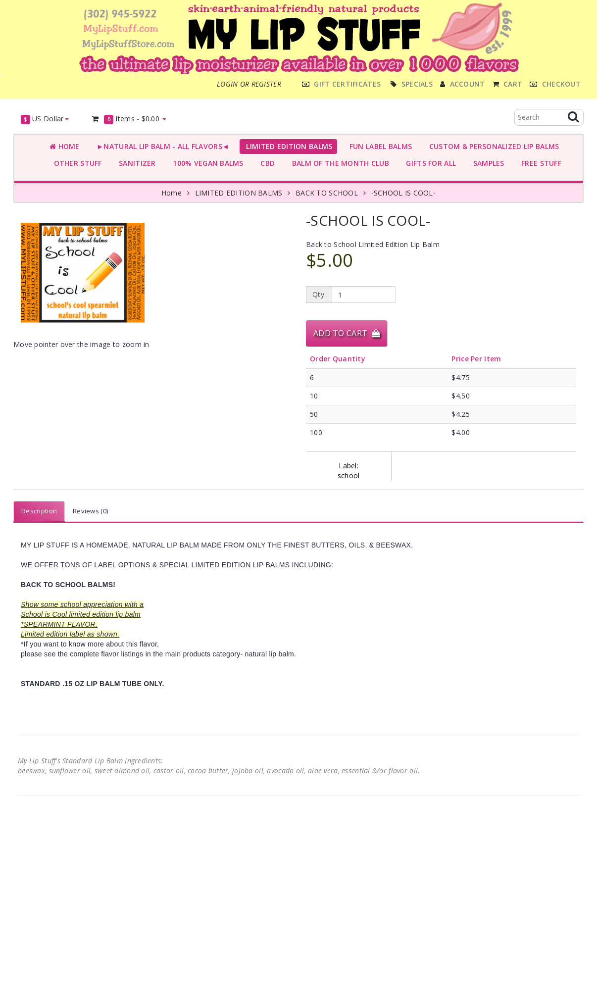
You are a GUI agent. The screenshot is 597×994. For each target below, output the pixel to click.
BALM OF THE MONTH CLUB (338, 163)
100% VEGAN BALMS (206, 163)
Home (65, 146)
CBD (265, 163)
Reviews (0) (90, 510)
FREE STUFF (539, 163)
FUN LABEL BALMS (378, 146)
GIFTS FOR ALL (429, 163)
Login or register (249, 84)
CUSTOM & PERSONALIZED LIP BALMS (492, 146)
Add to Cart (346, 333)
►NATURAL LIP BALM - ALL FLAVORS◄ (161, 146)
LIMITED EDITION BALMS (287, 146)
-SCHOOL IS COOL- (403, 193)
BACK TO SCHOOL (327, 193)
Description (39, 510)
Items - (129, 119)
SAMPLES (486, 163)
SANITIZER (135, 163)
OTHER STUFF (76, 163)
